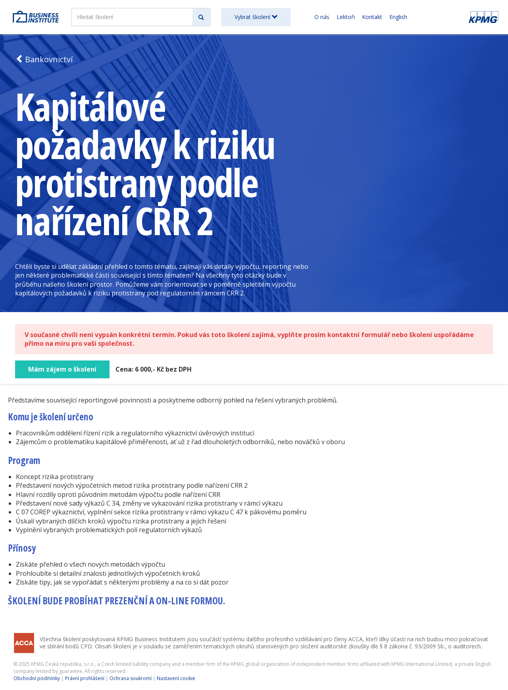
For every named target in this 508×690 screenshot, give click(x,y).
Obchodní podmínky (36, 678)
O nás (321, 17)
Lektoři (346, 17)
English (398, 17)
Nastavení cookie (176, 678)
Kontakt (372, 17)
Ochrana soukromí (131, 678)
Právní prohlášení (84, 678)
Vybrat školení (256, 17)
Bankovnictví (44, 59)
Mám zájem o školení (62, 369)
